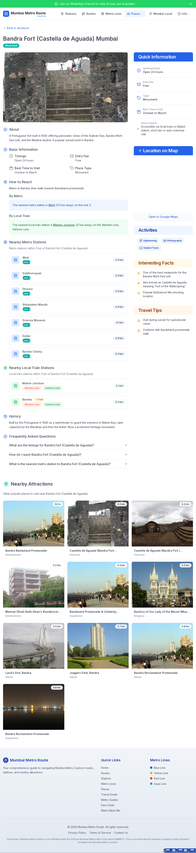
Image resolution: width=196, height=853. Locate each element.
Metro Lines (111, 13)
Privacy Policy (77, 832)
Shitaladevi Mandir (35, 304)
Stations (68, 13)
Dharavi (27, 289)
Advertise (41, 16)
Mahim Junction (64, 225)
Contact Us (121, 832)
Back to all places (16, 28)
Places (135, 13)
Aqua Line (158, 783)
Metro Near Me (110, 810)
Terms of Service (100, 832)
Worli (51, 205)
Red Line (157, 778)
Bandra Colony (32, 351)
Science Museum (33, 320)
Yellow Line (159, 773)
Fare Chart (107, 805)
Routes (89, 13)
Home (105, 767)
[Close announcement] (190, 4)
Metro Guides (109, 799)
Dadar (26, 335)
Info (184, 13)
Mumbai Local (160, 13)
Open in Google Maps (163, 216)
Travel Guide (109, 794)
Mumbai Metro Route (28, 13)
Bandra (27, 399)
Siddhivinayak (31, 273)
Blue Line (157, 767)
